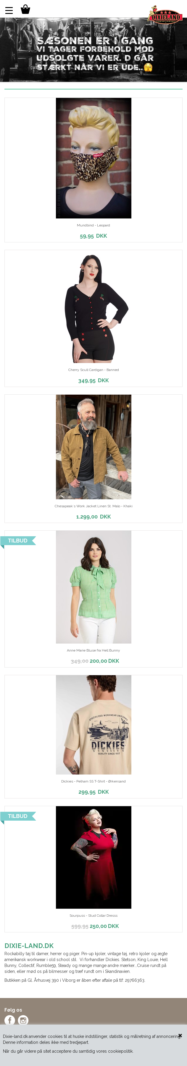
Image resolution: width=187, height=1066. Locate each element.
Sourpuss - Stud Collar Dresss (93, 915)
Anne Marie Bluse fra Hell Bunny (93, 650)
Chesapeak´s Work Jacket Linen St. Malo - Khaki (94, 506)
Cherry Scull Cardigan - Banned (93, 370)
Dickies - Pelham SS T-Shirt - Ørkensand (93, 781)
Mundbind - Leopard (93, 225)
